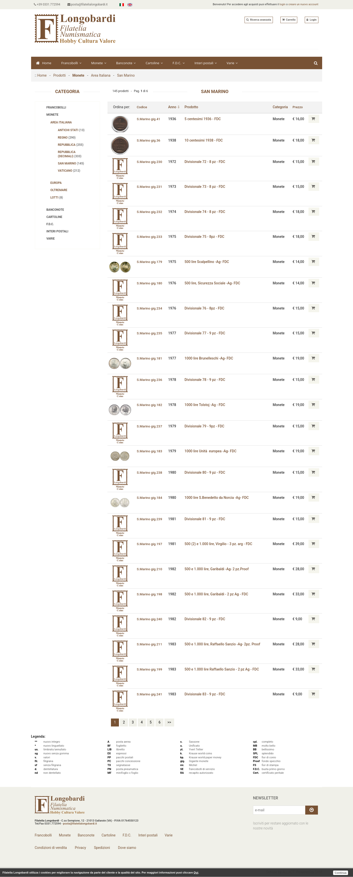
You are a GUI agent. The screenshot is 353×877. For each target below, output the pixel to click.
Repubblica (71, 145)
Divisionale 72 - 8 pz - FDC (205, 161)
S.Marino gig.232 (150, 212)
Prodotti (59, 75)
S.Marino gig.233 (150, 237)
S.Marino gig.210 (150, 569)
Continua (341, 872)
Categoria (280, 107)
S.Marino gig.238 (150, 472)
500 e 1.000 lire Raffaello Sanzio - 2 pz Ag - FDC (222, 669)
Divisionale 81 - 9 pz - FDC (205, 519)
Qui (196, 872)
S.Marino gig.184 (150, 498)
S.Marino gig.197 (150, 544)
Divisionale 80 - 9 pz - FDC (205, 472)
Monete (98, 63)
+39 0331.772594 (48, 4)
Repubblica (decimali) (70, 154)
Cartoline (154, 63)
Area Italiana (100, 75)
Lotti (56, 197)
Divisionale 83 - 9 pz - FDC (205, 694)
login (283, 4)
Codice (142, 107)
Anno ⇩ (175, 107)
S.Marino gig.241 (150, 694)
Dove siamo (126, 848)
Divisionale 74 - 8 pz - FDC (205, 212)
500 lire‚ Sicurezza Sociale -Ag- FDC (213, 283)
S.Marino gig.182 (150, 405)
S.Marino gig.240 (150, 619)
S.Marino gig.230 (150, 161)
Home (43, 63)
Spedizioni (101, 848)
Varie (232, 63)
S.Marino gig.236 (150, 380)
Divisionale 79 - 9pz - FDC (205, 426)
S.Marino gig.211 (150, 644)
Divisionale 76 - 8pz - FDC (205, 308)
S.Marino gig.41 (149, 119)
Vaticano (69, 170)
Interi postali (206, 63)
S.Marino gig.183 (150, 451)
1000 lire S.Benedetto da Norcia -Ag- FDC (217, 498)
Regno (67, 137)
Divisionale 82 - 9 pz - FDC (205, 619)
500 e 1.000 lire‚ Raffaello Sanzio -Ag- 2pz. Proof (223, 644)
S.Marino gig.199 (150, 669)
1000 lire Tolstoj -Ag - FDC (205, 405)
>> (169, 722)
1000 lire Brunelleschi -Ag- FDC (209, 358)
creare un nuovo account (303, 4)
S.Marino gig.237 (150, 426)
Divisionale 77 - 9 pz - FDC (205, 333)
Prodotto (192, 107)
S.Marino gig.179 (150, 262)
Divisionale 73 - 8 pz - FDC (205, 187)
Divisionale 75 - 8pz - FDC (205, 237)
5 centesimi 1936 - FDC (203, 119)
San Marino (126, 75)
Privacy (80, 848)
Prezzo (298, 107)
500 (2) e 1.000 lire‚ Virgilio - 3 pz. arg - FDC (219, 544)
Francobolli (71, 63)
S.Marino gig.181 (150, 358)
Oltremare (58, 190)
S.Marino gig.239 (150, 519)
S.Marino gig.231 (150, 187)
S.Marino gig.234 (150, 308)
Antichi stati (71, 130)
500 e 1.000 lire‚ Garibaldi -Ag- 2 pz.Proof (217, 569)
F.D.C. (179, 63)
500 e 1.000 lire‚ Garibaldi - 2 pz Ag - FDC (217, 594)
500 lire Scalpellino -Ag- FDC (207, 262)
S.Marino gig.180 (150, 283)
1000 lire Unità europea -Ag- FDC (211, 451)
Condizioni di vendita (51, 848)
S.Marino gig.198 (150, 594)
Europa (56, 183)
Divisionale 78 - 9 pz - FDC (205, 380)
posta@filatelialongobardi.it (89, 4)
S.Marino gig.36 (149, 140)
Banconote (126, 63)
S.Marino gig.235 (150, 333)
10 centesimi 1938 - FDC (204, 140)
